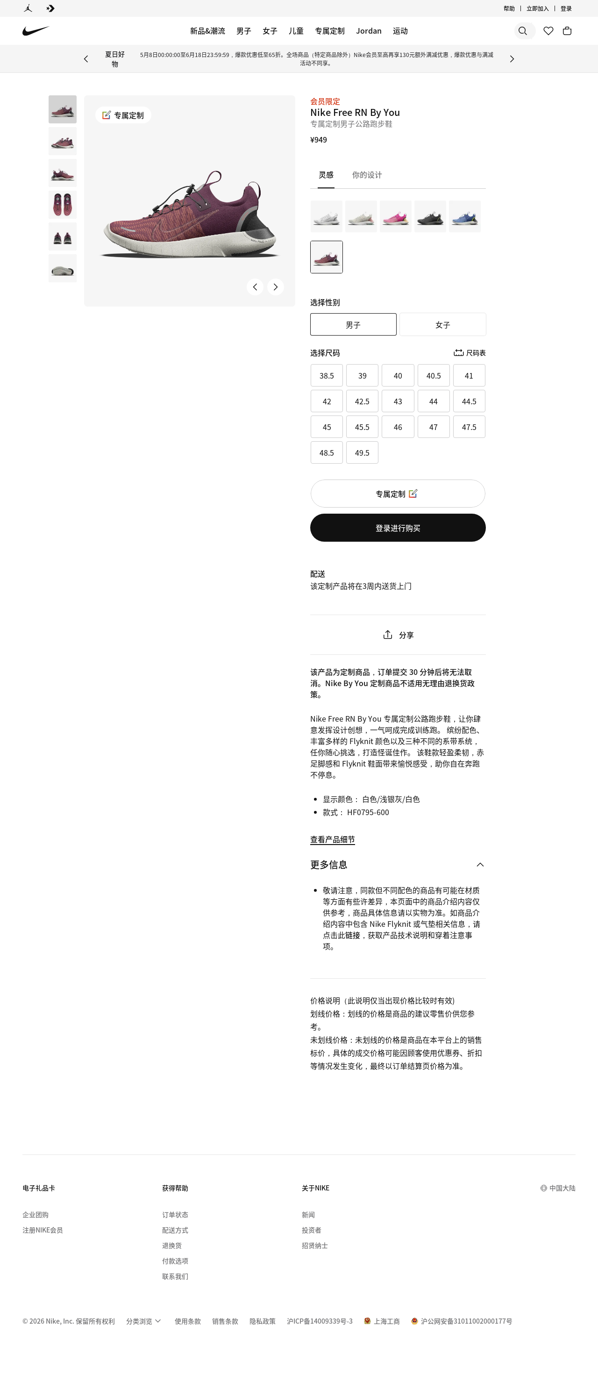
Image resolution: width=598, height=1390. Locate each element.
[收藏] (548, 30)
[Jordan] (28, 8)
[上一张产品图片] (255, 287)
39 (362, 375)
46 (398, 426)
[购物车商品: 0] (567, 30)
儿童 (296, 30)
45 (327, 426)
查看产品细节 (332, 839)
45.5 (362, 426)
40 (398, 375)
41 (469, 375)
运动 (400, 30)
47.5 (469, 426)
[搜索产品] (500, 30)
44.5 (469, 401)
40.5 (434, 375)
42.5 (362, 401)
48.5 (327, 452)
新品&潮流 (207, 30)
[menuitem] (145, 1320)
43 (398, 401)
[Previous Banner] (86, 59)
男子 (243, 30)
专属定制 (330, 30)
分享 (398, 634)
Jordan (369, 30)
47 (433, 426)
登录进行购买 (398, 528)
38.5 (327, 375)
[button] (63, 141)
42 (327, 401)
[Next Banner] (512, 59)
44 (433, 401)
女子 (270, 30)
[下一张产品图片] (275, 287)
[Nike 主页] (36, 31)
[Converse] (50, 8)
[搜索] (462, 30)
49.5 (362, 452)
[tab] (329, 174)
